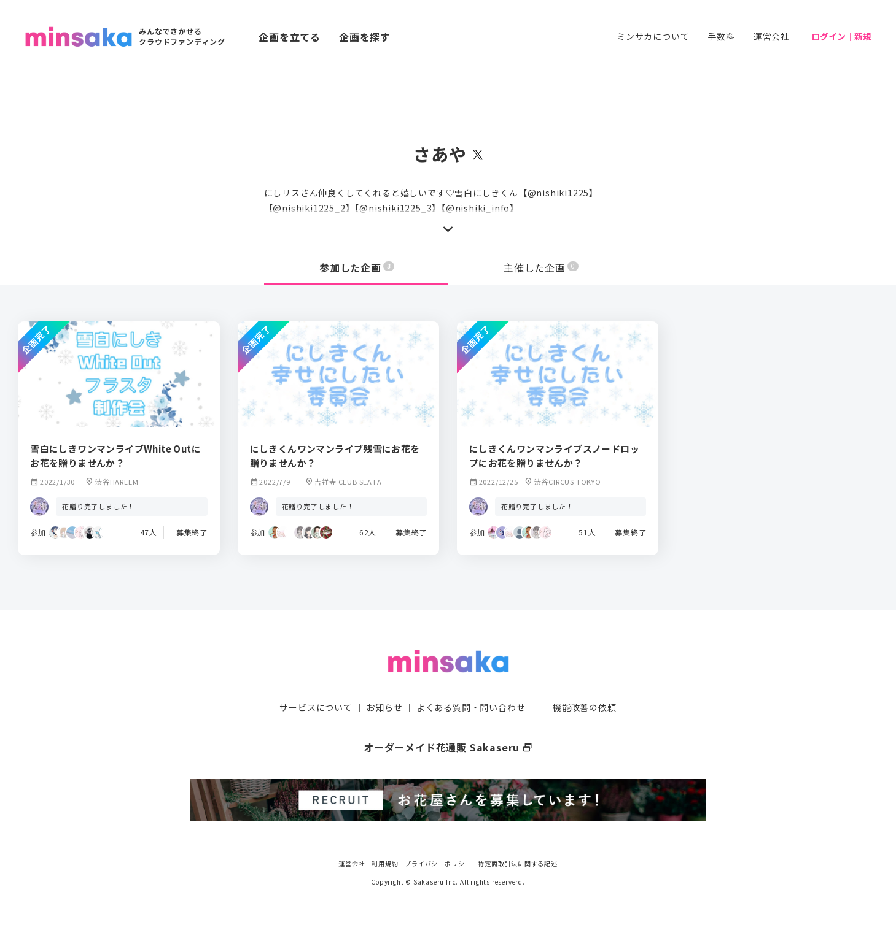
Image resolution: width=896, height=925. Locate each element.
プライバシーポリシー (438, 863)
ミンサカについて (653, 36)
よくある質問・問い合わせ (471, 707)
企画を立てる (290, 36)
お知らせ (384, 707)
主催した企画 (541, 267)
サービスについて (315, 707)
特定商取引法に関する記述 (518, 863)
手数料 (720, 36)
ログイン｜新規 (841, 36)
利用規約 (385, 863)
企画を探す (365, 36)
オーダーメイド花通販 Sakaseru (448, 747)
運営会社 (772, 36)
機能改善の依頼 (585, 707)
